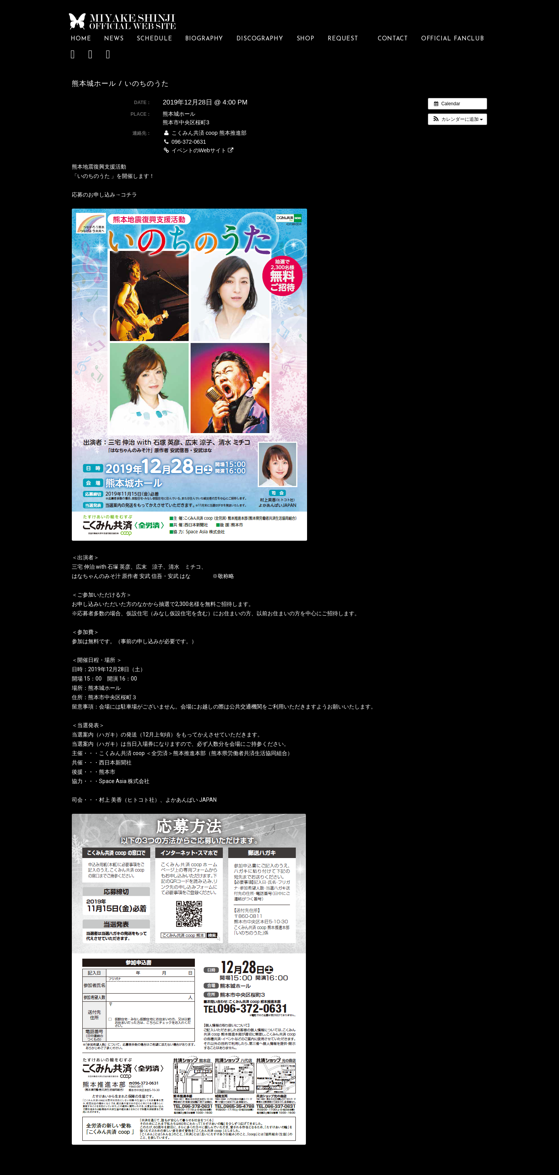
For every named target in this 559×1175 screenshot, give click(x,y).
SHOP (306, 39)
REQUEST (346, 39)
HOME (81, 39)
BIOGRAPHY (204, 39)
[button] (457, 119)
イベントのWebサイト (198, 150)
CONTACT (393, 39)
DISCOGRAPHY (259, 39)
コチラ (129, 194)
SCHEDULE (154, 39)
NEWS (114, 39)
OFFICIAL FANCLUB (452, 39)
